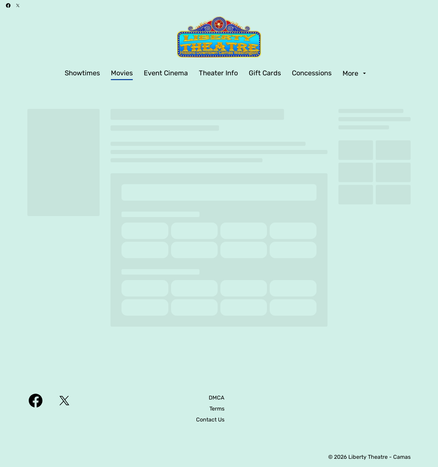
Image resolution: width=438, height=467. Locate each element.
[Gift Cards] (265, 73)
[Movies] (122, 73)
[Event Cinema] (166, 73)
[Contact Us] (210, 419)
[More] (355, 73)
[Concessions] (312, 73)
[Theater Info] (218, 73)
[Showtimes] (82, 73)
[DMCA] (216, 397)
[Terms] (216, 408)
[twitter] (18, 5)
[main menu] (216, 73)
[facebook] (8, 5)
